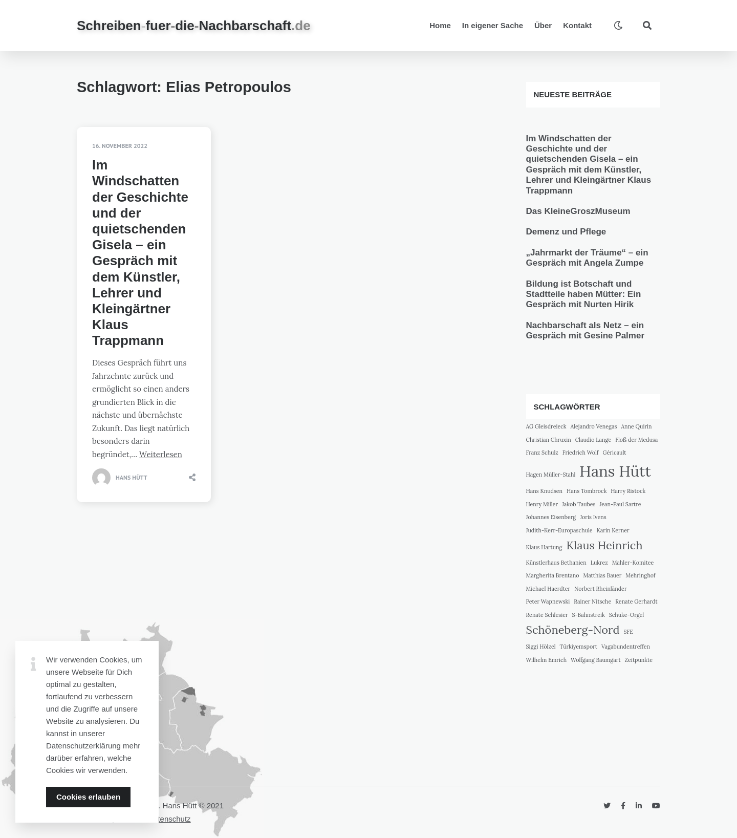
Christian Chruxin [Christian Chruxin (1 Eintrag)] (548, 439)
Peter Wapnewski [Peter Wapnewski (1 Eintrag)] (548, 601)
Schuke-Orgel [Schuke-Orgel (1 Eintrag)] (626, 614)
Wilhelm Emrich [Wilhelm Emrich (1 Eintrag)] (546, 659)
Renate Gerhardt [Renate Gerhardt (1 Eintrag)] (636, 601)
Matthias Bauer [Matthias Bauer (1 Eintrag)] (602, 575)
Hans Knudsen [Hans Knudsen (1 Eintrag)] (544, 491)
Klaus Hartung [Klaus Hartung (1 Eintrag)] (544, 547)
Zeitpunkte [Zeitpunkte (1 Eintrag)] (639, 659)
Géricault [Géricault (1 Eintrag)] (614, 452)
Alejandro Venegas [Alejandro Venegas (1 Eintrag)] (594, 426)
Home (440, 25)
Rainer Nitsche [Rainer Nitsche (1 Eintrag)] (592, 601)
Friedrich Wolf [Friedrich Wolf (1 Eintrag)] (580, 452)
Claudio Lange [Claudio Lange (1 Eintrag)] (593, 439)
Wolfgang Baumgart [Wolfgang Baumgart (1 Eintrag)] (596, 659)
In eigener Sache (492, 25)
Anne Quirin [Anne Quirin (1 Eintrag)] (636, 426)
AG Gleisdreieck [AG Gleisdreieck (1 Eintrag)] (546, 426)
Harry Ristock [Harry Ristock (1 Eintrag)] (628, 491)
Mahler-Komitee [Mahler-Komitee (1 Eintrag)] (633, 562)
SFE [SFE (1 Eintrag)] (628, 631)
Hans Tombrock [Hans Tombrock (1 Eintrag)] (586, 491)
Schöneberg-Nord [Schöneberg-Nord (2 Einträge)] (573, 629)
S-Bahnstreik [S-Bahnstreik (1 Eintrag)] (588, 614)
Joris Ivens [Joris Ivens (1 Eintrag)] (593, 517)
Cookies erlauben (88, 796)
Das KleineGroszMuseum (578, 211)
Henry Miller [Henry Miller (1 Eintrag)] (542, 504)
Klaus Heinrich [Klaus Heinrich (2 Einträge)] (604, 545)
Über (543, 25)
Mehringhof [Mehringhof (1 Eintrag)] (640, 575)
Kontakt (577, 25)
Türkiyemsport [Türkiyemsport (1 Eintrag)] (578, 646)
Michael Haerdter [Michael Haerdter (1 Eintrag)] (548, 588)
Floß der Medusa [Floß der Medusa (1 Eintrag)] (636, 439)
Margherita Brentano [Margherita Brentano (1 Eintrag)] (552, 575)
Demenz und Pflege (566, 232)
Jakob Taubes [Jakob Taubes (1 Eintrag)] (578, 504)
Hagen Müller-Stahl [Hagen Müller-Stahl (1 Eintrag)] (551, 474)
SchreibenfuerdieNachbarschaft (194, 25)
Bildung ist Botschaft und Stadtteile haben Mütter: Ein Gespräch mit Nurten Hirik (583, 294)
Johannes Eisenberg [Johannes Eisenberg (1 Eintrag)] (551, 517)
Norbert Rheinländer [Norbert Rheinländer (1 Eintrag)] (600, 588)
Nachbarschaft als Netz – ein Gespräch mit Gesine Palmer (585, 330)
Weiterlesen (160, 454)
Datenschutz (169, 818)
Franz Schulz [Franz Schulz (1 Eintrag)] (542, 452)
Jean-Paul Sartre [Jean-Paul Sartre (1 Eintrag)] (620, 504)
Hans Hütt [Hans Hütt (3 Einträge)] (615, 471)
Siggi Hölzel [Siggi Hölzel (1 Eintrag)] (541, 646)
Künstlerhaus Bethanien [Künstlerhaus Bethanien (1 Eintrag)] (556, 562)
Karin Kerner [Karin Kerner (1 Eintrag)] (613, 530)
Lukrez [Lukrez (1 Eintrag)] (599, 562)
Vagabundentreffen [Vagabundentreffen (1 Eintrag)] (625, 646)
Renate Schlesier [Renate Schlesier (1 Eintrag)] (547, 614)
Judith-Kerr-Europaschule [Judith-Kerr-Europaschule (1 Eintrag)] (559, 530)
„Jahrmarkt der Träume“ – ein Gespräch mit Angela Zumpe (587, 258)
